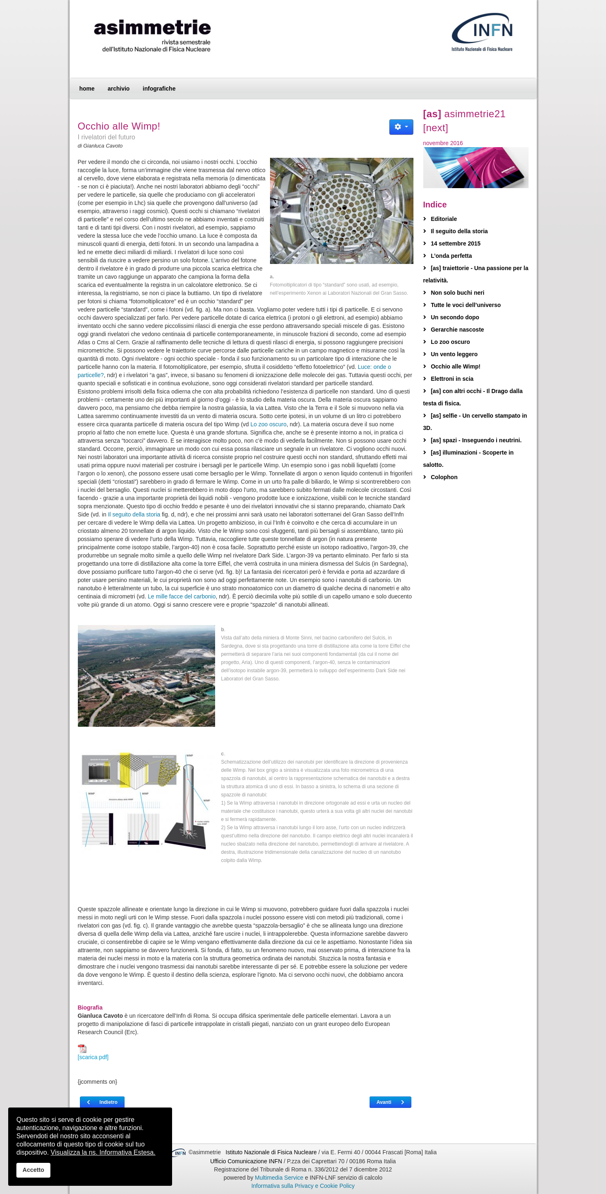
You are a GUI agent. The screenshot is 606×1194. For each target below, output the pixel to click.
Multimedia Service (279, 1177)
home (87, 88)
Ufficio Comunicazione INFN (246, 1161)
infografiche (159, 88)
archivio (119, 88)
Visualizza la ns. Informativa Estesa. (103, 1152)
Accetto (33, 1170)
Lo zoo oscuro (268, 424)
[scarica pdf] (93, 1052)
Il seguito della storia (134, 514)
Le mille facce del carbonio (182, 596)
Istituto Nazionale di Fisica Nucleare (272, 1152)
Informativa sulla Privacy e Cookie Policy (302, 1186)
